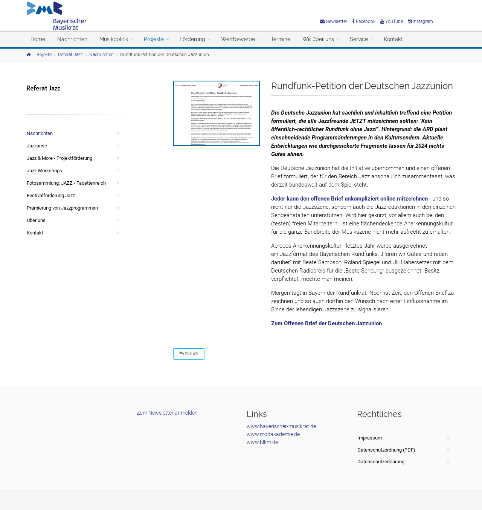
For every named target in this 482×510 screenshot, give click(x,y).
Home (38, 39)
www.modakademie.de (273, 434)
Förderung (192, 39)
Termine (280, 39)
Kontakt (393, 39)
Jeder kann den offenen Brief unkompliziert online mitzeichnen (349, 198)
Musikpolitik (113, 39)
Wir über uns (318, 39)
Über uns (36, 220)
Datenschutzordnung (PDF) (386, 450)
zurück (188, 353)
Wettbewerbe (238, 39)
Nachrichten (72, 39)
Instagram (420, 21)
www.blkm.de (262, 442)
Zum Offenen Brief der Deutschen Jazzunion (326, 323)
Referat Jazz (70, 54)
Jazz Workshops (44, 170)
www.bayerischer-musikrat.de (281, 426)
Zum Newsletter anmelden (167, 413)
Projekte (154, 39)
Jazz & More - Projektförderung (59, 158)
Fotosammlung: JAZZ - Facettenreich (66, 183)
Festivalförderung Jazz (51, 195)
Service (359, 39)
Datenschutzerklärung (380, 461)
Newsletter (333, 21)
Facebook (363, 21)
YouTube (391, 21)
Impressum (369, 438)
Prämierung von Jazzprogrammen (62, 208)
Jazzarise (37, 146)
